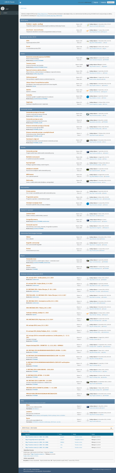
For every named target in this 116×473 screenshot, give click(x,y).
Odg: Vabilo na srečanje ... (95, 297)
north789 (107, 176)
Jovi (100, 339)
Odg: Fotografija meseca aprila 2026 (34, 439)
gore (105, 48)
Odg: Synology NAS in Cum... (95, 199)
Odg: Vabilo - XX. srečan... (95, 291)
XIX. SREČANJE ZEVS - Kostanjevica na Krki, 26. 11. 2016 (42, 301)
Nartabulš (103, 303)
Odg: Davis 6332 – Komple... (95, 159)
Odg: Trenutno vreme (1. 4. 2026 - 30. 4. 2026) (36, 437)
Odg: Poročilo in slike (94, 303)
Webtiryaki (94, 469)
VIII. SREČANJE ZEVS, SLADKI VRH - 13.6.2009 (39, 380)
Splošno (28, 90)
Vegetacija (29, 102)
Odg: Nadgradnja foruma (95, 31)
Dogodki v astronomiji (32, 243)
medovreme (46, 221)
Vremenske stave (31, 259)
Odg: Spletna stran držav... (95, 122)
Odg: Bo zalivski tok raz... (95, 91)
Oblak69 (104, 279)
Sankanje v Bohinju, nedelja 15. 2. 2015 (37, 313)
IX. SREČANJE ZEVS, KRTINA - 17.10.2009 (37, 375)
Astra (101, 358)
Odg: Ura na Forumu (94, 26)
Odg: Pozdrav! (92, 421)
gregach (105, 66)
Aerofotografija (43, 415)
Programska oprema (32, 197)
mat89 (34, 73)
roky (38, 73)
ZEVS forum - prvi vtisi (55, 422)
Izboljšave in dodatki (32, 169)
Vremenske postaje (31, 151)
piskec (105, 193)
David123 (105, 85)
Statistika (29, 95)
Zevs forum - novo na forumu (34, 30)
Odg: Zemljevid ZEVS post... (95, 48)
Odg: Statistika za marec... (95, 98)
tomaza (105, 326)
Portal (28, 46)
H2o (61, 447)
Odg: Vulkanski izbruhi (94, 239)
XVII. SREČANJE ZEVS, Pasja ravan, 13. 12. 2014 (39, 319)
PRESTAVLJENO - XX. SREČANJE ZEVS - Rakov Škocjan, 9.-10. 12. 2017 (46, 295)
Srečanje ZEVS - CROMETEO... (96, 346)
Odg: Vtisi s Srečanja (94, 358)
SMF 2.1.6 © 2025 (27, 469)
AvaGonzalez (107, 199)
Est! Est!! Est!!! (106, 285)
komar (45, 67)
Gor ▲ (109, 469)
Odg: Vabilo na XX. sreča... (95, 285)
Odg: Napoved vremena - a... (96, 73)
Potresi (28, 248)
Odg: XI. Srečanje (93, 365)
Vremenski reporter (32, 225)
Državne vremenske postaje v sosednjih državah (40, 132)
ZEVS (27, 41)
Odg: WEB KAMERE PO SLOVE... (96, 176)
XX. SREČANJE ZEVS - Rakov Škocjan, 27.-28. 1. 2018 (41, 289)
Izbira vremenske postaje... (95, 164)
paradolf (35, 60)
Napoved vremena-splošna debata (36, 70)
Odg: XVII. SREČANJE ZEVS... (95, 320)
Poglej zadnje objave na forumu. (31, 456)
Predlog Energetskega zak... (95, 268)
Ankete (28, 265)
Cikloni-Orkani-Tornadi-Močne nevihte (37, 82)
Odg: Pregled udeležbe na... (95, 395)
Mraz (102, 414)
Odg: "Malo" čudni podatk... (95, 193)
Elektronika (29, 180)
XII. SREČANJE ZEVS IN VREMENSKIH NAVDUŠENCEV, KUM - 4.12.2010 (45, 356)
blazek (34, 86)
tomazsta (102, 26)
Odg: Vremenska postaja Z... (95, 115)
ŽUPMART (106, 389)
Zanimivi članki (30, 214)
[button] (20, 2)
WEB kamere (30, 174)
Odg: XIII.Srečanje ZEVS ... (95, 352)
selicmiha (104, 377)
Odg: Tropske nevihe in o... (95, 85)
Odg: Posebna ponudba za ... (96, 153)
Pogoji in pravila (104, 469)
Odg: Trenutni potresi (94, 250)
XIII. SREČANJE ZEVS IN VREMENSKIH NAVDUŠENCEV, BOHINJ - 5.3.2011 (46, 350)
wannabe (102, 215)
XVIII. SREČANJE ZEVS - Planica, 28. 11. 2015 (38, 308)
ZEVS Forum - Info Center (29, 428)
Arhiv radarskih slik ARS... (95, 170)
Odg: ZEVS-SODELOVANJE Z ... (96, 42)
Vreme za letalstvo (61, 415)
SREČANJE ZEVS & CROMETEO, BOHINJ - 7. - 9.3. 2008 (41, 388)
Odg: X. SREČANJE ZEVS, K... (95, 371)
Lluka (104, 79)
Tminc (105, 159)
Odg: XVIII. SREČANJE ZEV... (95, 309)
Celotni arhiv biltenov (94, 408)
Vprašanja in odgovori (32, 139)
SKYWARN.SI (35, 422)
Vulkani (28, 237)
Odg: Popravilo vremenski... (95, 142)
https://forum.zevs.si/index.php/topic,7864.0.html (49, 15)
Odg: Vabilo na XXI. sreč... (95, 279)
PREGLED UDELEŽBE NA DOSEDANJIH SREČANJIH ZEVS (41, 394)
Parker (51, 452)
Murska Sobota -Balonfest (95, 79)
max (105, 142)
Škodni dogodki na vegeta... (95, 104)
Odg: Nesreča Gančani (94, 414)
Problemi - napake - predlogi (34, 24)
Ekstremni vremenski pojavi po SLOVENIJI (38, 57)
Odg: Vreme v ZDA (93, 215)
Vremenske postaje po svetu (34, 119)
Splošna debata (36, 415)
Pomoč (98, 469)
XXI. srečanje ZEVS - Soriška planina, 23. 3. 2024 (39, 278)
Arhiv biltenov (35, 408)
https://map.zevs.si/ (43, 14)
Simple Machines (36, 469)
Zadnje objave (25, 431)
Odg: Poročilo (92, 383)
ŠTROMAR (40, 60)
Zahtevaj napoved (31, 77)
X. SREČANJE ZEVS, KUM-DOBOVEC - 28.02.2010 (40, 369)
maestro (105, 297)
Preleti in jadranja (52, 415)
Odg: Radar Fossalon (94, 135)
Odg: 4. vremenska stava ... (95, 262)
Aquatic (35, 314)
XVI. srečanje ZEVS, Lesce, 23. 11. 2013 (37, 325)
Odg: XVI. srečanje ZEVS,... (95, 326)
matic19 (106, 153)
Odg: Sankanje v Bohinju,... (95, 314)
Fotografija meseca (32, 219)
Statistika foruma (28, 450)
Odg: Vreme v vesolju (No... (95, 244)
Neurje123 (106, 227)
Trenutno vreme (31, 63)
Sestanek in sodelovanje (44, 422)
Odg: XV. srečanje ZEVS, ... (95, 332)
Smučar (105, 244)
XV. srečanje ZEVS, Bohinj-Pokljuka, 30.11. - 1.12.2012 (41, 331)
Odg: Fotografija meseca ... (95, 221)
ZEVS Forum (9, 2)
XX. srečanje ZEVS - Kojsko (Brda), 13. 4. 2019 (39, 283)
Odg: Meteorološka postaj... (95, 128)
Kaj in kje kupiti (30, 163)
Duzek (104, 309)
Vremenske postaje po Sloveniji (35, 112)
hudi (106, 42)
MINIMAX (62, 442)
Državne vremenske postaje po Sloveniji (37, 126)
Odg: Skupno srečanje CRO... (96, 389)
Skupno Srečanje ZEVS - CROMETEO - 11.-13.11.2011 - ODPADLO (44, 345)
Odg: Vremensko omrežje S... (96, 204)
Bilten (28, 405)
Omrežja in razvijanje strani (34, 203)
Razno (28, 418)
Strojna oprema (30, 191)
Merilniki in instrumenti (33, 157)
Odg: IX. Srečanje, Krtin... (95, 377)
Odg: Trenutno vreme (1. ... (95, 66)
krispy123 (105, 31)
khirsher (103, 239)
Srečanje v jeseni (93, 339)
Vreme (104, 98)
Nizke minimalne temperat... (96, 59)
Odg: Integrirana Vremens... (95, 182)
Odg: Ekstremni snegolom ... (95, 227)
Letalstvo (29, 412)
